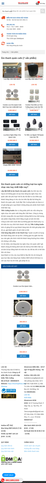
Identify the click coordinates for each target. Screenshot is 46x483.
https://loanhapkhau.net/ (17, 383)
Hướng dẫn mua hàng (31, 448)
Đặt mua (12, 114)
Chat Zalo (8, 475)
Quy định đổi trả (6, 446)
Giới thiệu (27, 397)
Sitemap (4, 386)
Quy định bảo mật (7, 451)
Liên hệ (26, 395)
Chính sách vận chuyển (32, 446)
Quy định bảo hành (7, 448)
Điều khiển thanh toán (31, 451)
